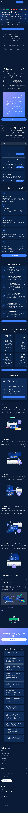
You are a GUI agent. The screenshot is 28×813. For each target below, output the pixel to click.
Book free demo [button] (19, 1)
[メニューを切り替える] (26, 2)
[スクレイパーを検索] (13, 143)
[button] (6, 780)
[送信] (25, 143)
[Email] (4, 796)
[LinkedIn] (2, 786)
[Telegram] (6, 796)
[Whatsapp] (2, 796)
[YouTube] (4, 786)
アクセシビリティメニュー (7, 810)
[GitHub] (6, 786)
